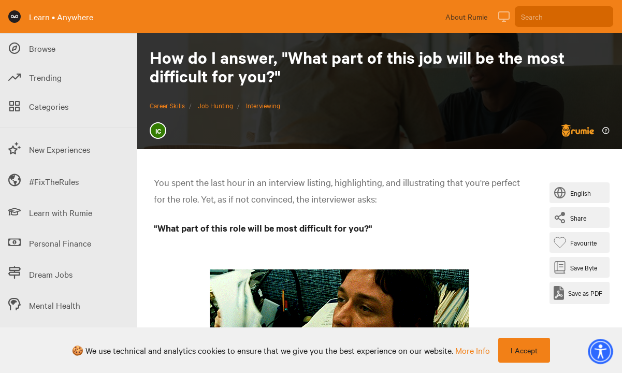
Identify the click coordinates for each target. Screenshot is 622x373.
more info (472, 350)
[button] (600, 351)
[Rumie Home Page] (14, 16)
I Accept (524, 350)
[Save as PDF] (578, 293)
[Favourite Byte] (577, 242)
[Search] (564, 16)
